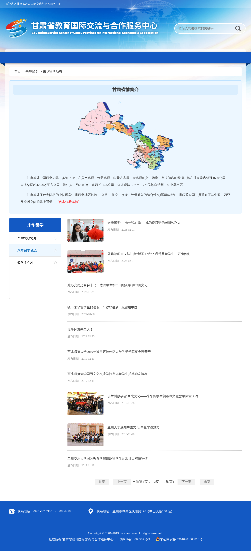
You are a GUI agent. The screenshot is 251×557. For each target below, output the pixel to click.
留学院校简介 (27, 238)
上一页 (122, 481)
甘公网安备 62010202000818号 (179, 539)
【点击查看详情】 (68, 202)
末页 (207, 481)
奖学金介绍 (25, 262)
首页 (17, 71)
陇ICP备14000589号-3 (135, 539)
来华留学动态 (52, 71)
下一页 (186, 481)
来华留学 (31, 71)
